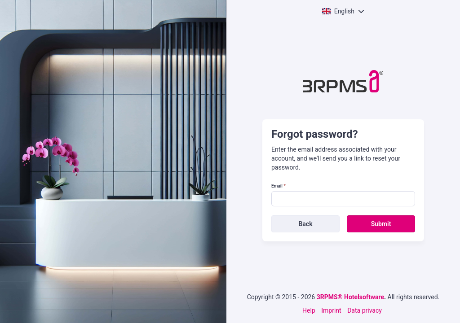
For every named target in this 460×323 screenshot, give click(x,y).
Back (305, 223)
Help (308, 310)
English (343, 11)
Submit (381, 223)
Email (277, 185)
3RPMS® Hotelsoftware (350, 297)
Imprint (331, 310)
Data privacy (364, 310)
